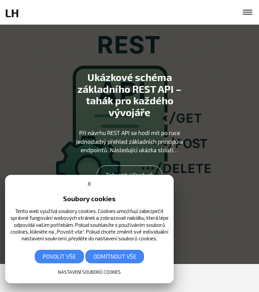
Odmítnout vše (114, 256)
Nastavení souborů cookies (89, 272)
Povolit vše (59, 256)
